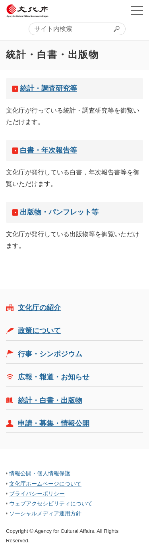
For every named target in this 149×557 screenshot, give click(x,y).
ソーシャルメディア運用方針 (45, 513)
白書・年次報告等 (48, 150)
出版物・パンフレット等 (59, 212)
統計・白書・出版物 (50, 400)
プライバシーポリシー (37, 493)
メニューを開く (137, 10)
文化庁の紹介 (39, 308)
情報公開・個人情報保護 (39, 473)
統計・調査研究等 (48, 88)
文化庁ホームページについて (45, 483)
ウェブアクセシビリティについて (51, 503)
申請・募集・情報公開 (53, 423)
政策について (39, 331)
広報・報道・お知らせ (53, 377)
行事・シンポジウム (50, 354)
